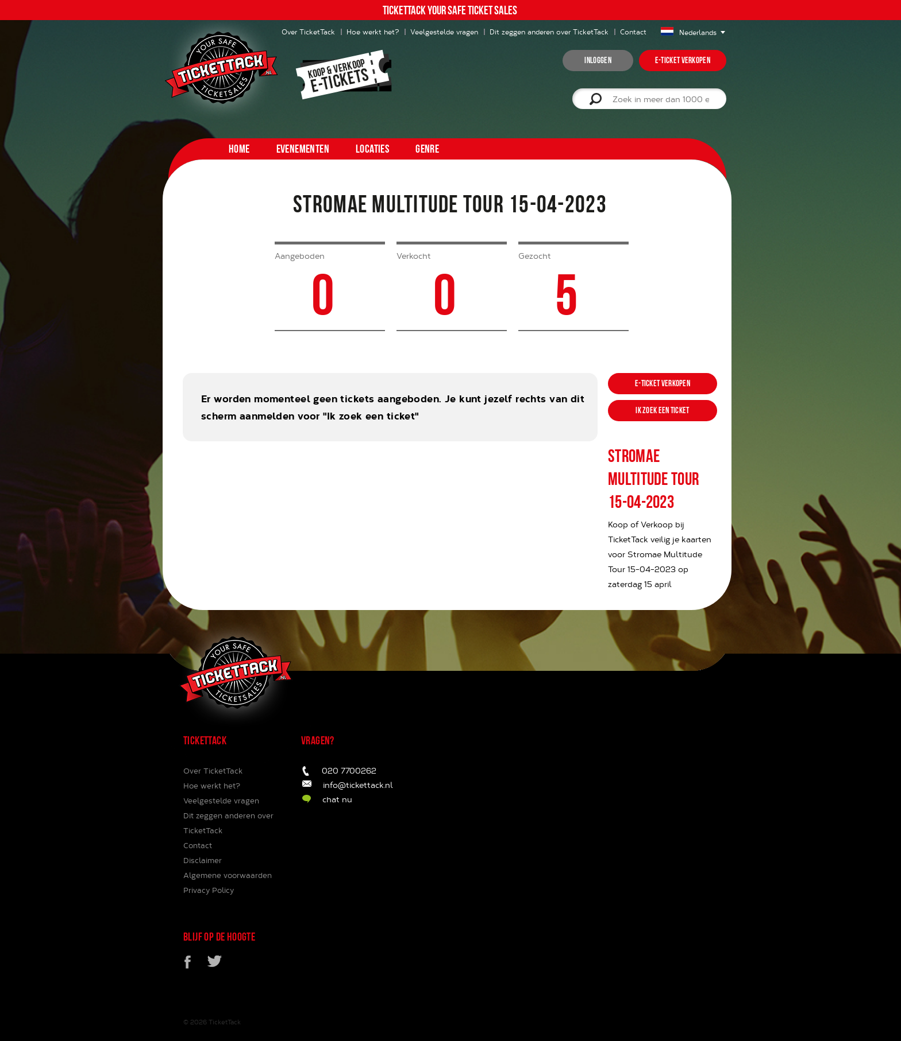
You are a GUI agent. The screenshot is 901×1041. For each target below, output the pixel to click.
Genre (427, 148)
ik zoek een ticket (662, 410)
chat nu (337, 799)
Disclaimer (202, 860)
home (239, 148)
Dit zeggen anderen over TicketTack (549, 31)
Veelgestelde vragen (444, 31)
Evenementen (302, 148)
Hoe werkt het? (372, 31)
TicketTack (225, 1021)
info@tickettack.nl (358, 784)
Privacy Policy (208, 890)
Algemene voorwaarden (227, 875)
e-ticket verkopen (682, 60)
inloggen (597, 60)
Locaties (372, 148)
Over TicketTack (212, 771)
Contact (633, 31)
